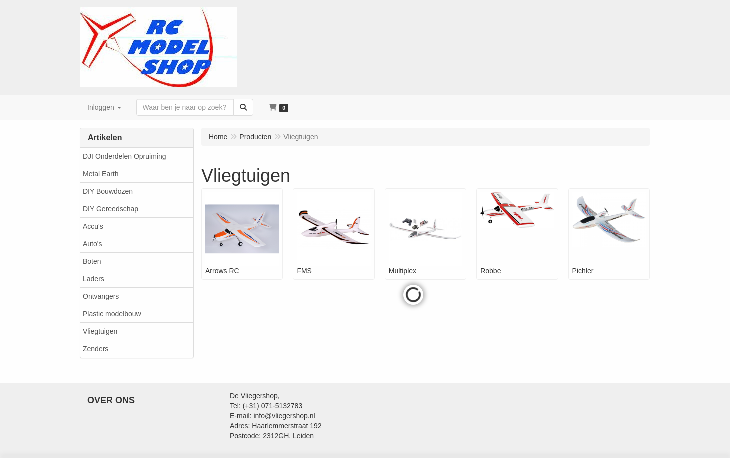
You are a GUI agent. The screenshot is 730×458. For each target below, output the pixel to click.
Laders (93, 279)
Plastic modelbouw (112, 314)
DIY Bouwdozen (108, 191)
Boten (92, 261)
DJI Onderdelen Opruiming (124, 156)
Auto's (92, 244)
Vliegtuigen (100, 331)
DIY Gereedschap (110, 209)
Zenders (95, 349)
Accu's (93, 226)
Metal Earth (101, 174)
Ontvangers (101, 296)
